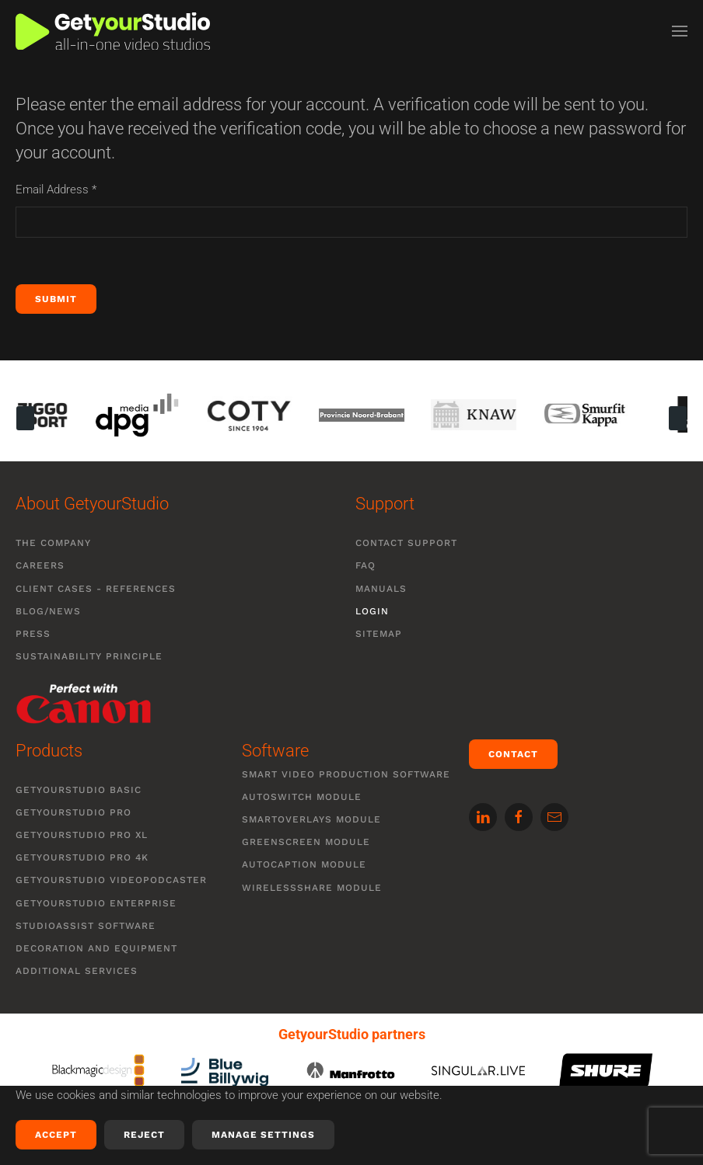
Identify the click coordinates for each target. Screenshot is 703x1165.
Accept (56, 1134)
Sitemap (378, 633)
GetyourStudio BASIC (79, 789)
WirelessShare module (312, 887)
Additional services (77, 970)
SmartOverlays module (311, 819)
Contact (513, 754)
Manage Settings (263, 1134)
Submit (56, 299)
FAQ (365, 565)
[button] (679, 31)
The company (53, 542)
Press (33, 633)
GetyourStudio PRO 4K (82, 857)
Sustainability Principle (89, 656)
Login (372, 611)
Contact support (406, 542)
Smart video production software (346, 774)
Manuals (381, 588)
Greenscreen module (306, 841)
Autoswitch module (302, 796)
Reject (144, 1134)
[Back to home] (113, 31)
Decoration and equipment (96, 948)
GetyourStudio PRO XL (82, 834)
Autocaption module (304, 864)
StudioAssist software (86, 925)
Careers (40, 565)
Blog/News (48, 611)
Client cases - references (96, 588)
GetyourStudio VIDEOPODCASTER (111, 880)
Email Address (56, 189)
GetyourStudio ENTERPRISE (96, 903)
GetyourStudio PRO (73, 812)
